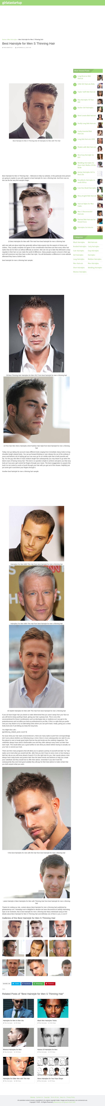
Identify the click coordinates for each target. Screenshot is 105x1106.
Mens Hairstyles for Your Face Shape (50, 1078)
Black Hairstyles (79, 242)
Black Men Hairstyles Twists (47, 1020)
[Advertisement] (52, 22)
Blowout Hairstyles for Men (12, 1049)
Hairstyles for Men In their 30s (13, 1020)
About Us (62, 1097)
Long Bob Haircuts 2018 (86, 139)
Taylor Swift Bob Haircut (86, 92)
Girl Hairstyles (78, 255)
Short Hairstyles (79, 268)
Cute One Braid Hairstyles (87, 188)
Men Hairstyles (8, 47)
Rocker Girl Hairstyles (85, 108)
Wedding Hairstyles (95, 268)
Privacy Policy (70, 1097)
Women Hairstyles (79, 272)
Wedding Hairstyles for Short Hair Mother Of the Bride (87, 165)
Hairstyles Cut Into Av (85, 227)
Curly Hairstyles (93, 247)
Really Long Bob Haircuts (87, 123)
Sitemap (32, 1097)
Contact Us (39, 1097)
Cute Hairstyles (78, 251)
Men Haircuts (78, 263)
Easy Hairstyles (93, 251)
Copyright (47, 1097)
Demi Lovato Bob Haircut (87, 116)
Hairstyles (91, 255)
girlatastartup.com (58, 1102)
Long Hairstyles (78, 259)
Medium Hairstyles (94, 259)
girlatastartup (12, 3)
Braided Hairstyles (79, 247)
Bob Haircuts (92, 242)
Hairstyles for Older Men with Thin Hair (16, 1078)
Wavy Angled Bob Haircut (87, 196)
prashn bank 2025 (70, 1102)
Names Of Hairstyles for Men (47, 1049)
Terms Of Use (55, 1097)
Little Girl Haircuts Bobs (86, 84)
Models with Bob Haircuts (87, 147)
